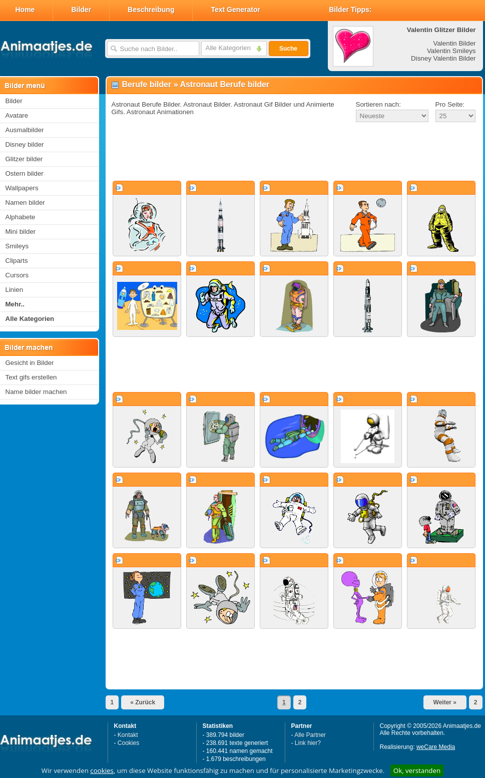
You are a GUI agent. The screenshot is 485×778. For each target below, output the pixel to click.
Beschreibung (151, 10)
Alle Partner (310, 734)
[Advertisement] (294, 152)
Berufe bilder (147, 84)
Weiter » (444, 702)
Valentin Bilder (454, 43)
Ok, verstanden (416, 770)
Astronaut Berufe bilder (224, 84)
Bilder (81, 10)
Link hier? (308, 742)
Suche (288, 48)
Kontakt (128, 734)
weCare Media (435, 746)
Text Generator (235, 10)
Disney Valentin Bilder (443, 58)
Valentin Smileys (451, 51)
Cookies (128, 742)
